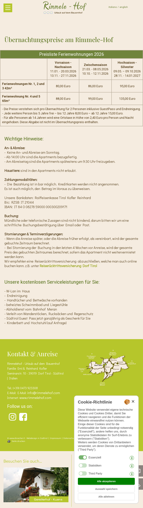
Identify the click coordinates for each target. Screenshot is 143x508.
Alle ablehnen (106, 496)
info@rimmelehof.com (43, 392)
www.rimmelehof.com (35, 397)
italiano (113, 7)
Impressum (55, 438)
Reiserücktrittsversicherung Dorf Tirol (68, 265)
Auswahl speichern (106, 489)
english (124, 7)
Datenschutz (69, 438)
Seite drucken (18, 441)
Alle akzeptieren (106, 481)
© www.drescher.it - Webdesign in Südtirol (27, 438)
